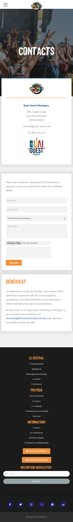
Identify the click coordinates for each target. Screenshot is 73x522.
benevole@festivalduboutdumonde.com (29, 318)
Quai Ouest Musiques (36, 105)
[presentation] (28, 252)
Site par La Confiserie (36, 517)
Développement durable (36, 374)
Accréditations (36, 433)
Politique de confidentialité (37, 443)
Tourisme (36, 416)
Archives (36, 379)
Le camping (37, 406)
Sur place (36, 401)
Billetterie (36, 369)
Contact (36, 428)
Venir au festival (36, 396)
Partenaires (36, 384)
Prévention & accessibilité (36, 411)
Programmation (36, 364)
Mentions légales (36, 438)
